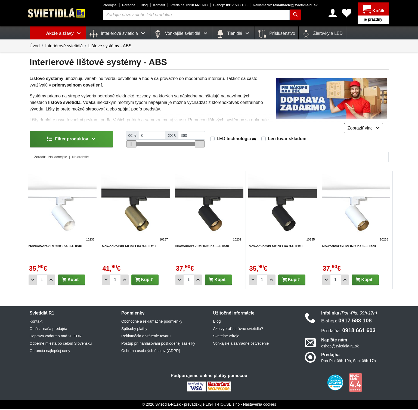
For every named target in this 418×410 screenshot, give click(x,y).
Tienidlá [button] (233, 34)
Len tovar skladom (287, 140)
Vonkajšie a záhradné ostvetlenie (241, 345)
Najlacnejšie (57, 158)
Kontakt (159, 5)
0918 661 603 (189, 5)
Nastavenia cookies (259, 405)
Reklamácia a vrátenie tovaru (146, 337)
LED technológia (236, 140)
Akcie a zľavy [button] (64, 33)
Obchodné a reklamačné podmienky (151, 322)
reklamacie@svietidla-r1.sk (285, 5)
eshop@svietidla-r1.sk (340, 347)
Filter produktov (71, 140)
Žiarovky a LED (322, 34)
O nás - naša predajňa (48, 330)
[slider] (131, 145)
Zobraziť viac (364, 129)
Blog (144, 5)
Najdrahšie (80, 158)
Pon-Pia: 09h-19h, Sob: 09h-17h (348, 362)
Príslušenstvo (276, 34)
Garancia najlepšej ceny (50, 352)
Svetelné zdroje (226, 337)
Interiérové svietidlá (64, 46)
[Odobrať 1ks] (33, 281)
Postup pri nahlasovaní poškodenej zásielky (158, 345)
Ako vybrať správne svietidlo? (238, 330)
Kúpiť (70, 281)
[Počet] (41, 281)
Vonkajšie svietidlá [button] (181, 34)
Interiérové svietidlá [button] (118, 34)
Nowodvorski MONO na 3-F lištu (55, 247)
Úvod (35, 46)
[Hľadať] (295, 15)
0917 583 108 (230, 5)
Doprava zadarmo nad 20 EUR (56, 337)
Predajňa (110, 5)
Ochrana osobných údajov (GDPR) (150, 352)
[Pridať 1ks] (51, 281)
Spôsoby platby (134, 330)
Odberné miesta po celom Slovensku (61, 345)
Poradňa (128, 5)
